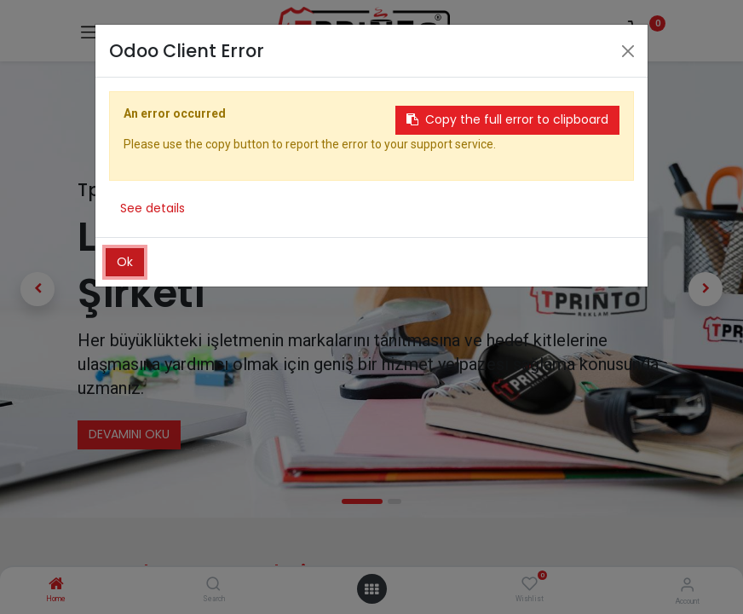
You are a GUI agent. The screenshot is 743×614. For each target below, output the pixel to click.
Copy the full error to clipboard (507, 119)
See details (152, 208)
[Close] (628, 51)
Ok (125, 261)
